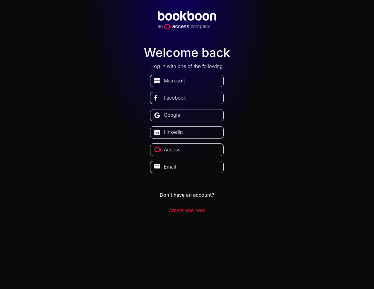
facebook (175, 98)
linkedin (173, 132)
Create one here (187, 210)
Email (170, 167)
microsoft (174, 81)
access (172, 149)
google (172, 115)
